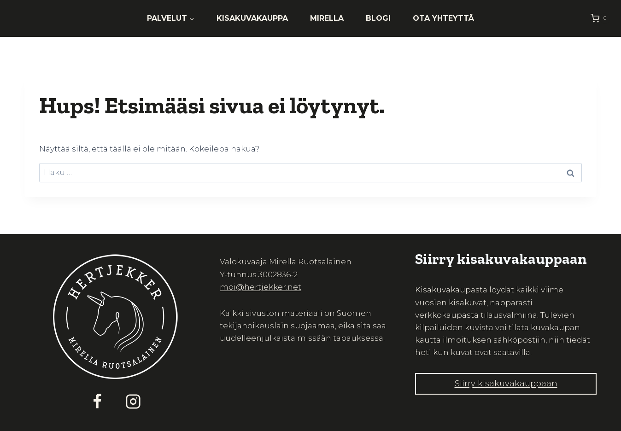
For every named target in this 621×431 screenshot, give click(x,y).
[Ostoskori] (600, 18)
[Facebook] (97, 401)
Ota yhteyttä (443, 18)
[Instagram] (133, 401)
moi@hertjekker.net (260, 286)
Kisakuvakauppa (252, 18)
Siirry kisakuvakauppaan (506, 384)
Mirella (327, 18)
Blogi (378, 18)
